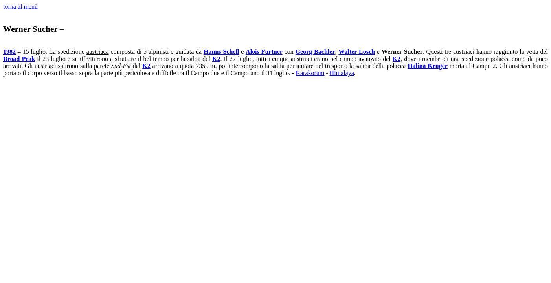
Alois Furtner (264, 51)
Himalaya (342, 73)
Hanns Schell (221, 51)
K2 (216, 58)
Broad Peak (19, 58)
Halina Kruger (428, 65)
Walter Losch (356, 51)
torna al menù (20, 6)
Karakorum (310, 73)
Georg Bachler (315, 51)
